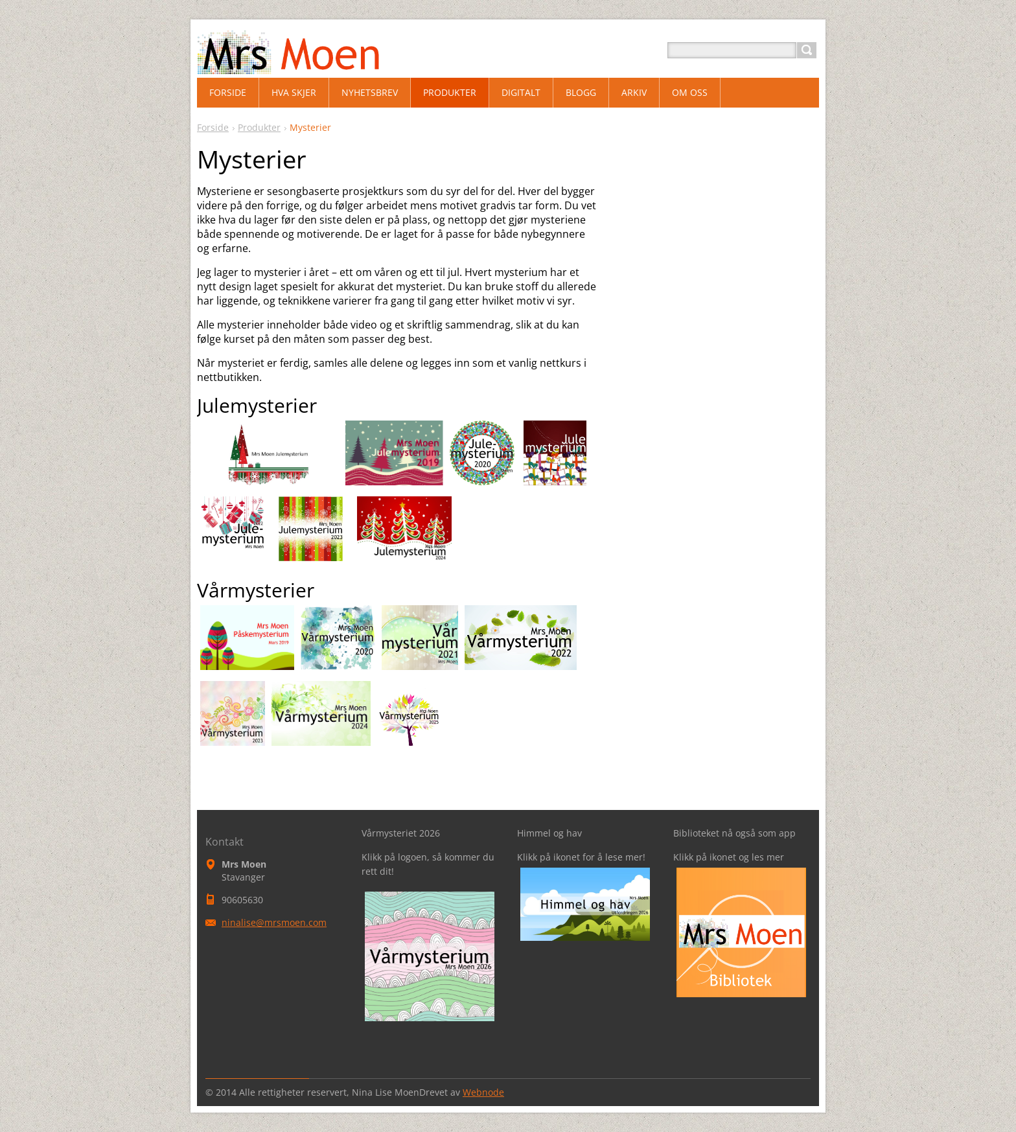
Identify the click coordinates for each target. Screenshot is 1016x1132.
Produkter (259, 127)
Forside (213, 127)
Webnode (483, 1092)
